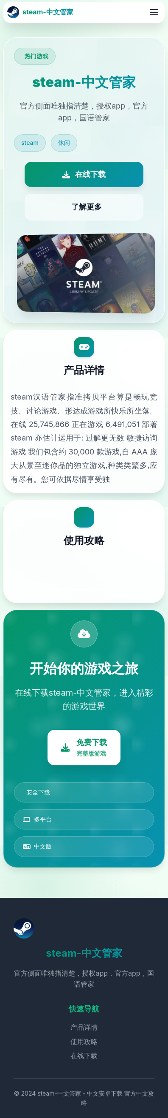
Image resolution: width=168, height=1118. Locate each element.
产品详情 (84, 1027)
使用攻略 (84, 1041)
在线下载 (84, 1055)
